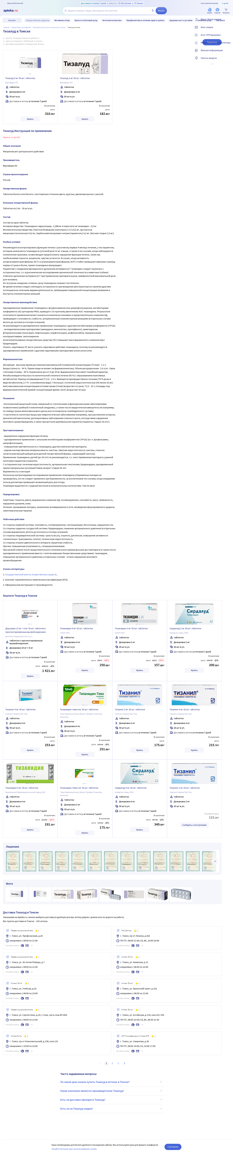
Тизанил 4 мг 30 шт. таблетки (20, 709)
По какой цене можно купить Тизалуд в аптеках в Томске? (111, 1082)
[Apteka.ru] (13, 10)
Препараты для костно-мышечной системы (49, 27)
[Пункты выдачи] (229, 60)
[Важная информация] (229, 53)
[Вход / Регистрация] (229, 22)
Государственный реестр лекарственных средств (31, 574)
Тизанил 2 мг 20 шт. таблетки (185, 787)
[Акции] (209, 11)
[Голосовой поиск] (152, 10)
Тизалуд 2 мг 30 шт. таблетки (75, 78)
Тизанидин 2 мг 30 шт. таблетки (131, 628)
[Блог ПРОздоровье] (229, 37)
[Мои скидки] (229, 29)
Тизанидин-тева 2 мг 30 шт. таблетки (79, 787)
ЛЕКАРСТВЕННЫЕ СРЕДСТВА (21, 27)
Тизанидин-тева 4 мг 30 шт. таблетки (79, 709)
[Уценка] (217, 11)
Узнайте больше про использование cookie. (74, 1148)
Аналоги (212, 42)
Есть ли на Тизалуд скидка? (111, 1108)
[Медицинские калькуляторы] (229, 45)
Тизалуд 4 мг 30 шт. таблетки (20, 78)
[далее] (215, 861)
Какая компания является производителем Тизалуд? (111, 1091)
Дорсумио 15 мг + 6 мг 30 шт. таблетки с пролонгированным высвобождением (25, 630)
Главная (6, 27)
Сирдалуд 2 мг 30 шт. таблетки (185, 628)
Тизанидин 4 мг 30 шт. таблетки (76, 628)
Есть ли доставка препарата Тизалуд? (111, 1099)
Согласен (173, 1146)
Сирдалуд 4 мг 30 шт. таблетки (131, 787)
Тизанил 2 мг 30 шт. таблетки (130, 709)
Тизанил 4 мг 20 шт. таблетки (185, 709)
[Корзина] (226, 11)
